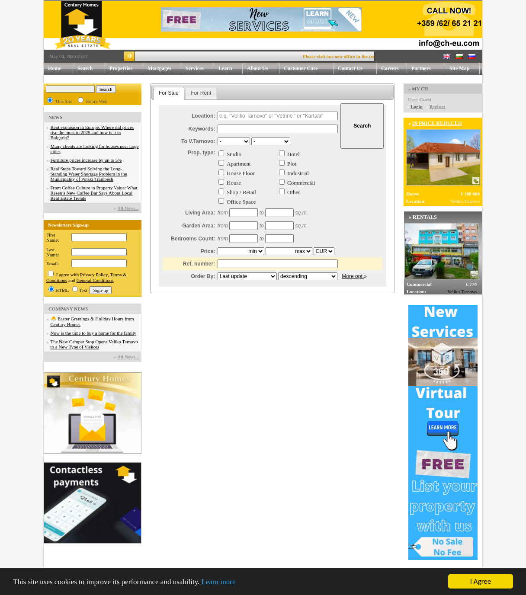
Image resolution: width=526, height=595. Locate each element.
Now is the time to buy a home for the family (94, 333)
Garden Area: (198, 226)
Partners (421, 68)
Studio (234, 154)
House (234, 182)
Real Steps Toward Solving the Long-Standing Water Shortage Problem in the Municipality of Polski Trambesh (89, 174)
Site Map (459, 68)
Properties (126, 68)
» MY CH (418, 88)
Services (200, 68)
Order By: (203, 276)
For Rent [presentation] (201, 93)
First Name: (52, 237)
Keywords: (202, 129)
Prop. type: (201, 153)
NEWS (55, 117)
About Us (263, 68)
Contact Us (357, 68)
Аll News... (128, 208)
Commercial (301, 182)
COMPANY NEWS (68, 308)
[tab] (168, 93)
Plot (291, 163)
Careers (389, 68)
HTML (62, 290)
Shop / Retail (241, 192)
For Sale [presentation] (169, 93)
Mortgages (159, 68)
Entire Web (96, 101)
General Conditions (95, 280)
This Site (63, 101)
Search (85, 68)
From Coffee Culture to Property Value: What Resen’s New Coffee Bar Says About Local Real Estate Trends (94, 193)
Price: (208, 251)
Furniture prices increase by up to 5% (86, 160)
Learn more (219, 582)
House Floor (241, 173)
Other (293, 192)
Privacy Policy (94, 274)
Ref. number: (199, 264)
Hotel (293, 154)
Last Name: (52, 252)
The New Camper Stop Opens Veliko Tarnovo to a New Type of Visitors (94, 344)
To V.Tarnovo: (198, 141)
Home (54, 68)
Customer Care (301, 68)
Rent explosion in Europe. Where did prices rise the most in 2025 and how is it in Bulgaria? (92, 132)
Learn (230, 68)
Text (83, 290)
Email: (52, 263)
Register (438, 106)
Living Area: (200, 213)
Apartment (239, 163)
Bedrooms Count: (193, 239)
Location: (203, 116)
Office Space (241, 201)
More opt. (353, 276)
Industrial (298, 173)
